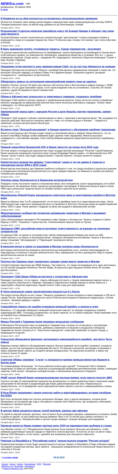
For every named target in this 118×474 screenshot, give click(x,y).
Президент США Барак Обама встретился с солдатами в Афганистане (44, 276)
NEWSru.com (12, 4)
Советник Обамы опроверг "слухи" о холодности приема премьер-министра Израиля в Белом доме (55, 361)
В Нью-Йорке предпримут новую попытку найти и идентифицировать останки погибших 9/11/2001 (56, 394)
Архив (20, 464)
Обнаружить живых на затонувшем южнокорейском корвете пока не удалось (49, 81)
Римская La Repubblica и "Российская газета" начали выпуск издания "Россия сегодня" (55, 440)
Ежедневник (29, 464)
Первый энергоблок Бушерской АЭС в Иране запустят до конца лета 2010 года (49, 147)
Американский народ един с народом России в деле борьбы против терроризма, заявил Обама (56, 113)
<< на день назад (10, 457)
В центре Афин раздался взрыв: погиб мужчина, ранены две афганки (44, 410)
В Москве (19, 466)
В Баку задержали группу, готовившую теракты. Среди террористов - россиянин (51, 49)
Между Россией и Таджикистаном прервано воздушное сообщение (42, 321)
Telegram (47, 464)
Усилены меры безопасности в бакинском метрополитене (37, 180)
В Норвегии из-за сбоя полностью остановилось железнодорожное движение (49, 18)
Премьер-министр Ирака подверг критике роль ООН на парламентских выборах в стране (56, 425)
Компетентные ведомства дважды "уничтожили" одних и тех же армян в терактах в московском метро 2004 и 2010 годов (53, 163)
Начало (4, 464)
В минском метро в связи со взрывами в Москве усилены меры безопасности (49, 246)
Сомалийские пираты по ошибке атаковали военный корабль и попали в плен (49, 306)
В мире (4, 9)
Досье (12, 464)
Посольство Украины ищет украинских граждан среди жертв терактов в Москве (50, 261)
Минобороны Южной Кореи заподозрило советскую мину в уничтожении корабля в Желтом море (58, 196)
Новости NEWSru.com (13, 468)
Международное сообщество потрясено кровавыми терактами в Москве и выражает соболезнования (53, 214)
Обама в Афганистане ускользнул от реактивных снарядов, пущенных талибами (51, 96)
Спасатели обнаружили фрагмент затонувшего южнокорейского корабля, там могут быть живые (56, 341)
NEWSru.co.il (7, 466)
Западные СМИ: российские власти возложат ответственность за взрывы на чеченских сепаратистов (55, 230)
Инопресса (30, 466)
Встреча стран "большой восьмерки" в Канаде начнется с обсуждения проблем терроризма (58, 129)
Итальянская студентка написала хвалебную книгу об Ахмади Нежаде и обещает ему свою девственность (57, 32)
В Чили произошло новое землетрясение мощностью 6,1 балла (40, 291)
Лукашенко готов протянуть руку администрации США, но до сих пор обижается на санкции (58, 66)
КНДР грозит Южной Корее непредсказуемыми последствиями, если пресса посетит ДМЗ (56, 377)
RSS (39, 464)
